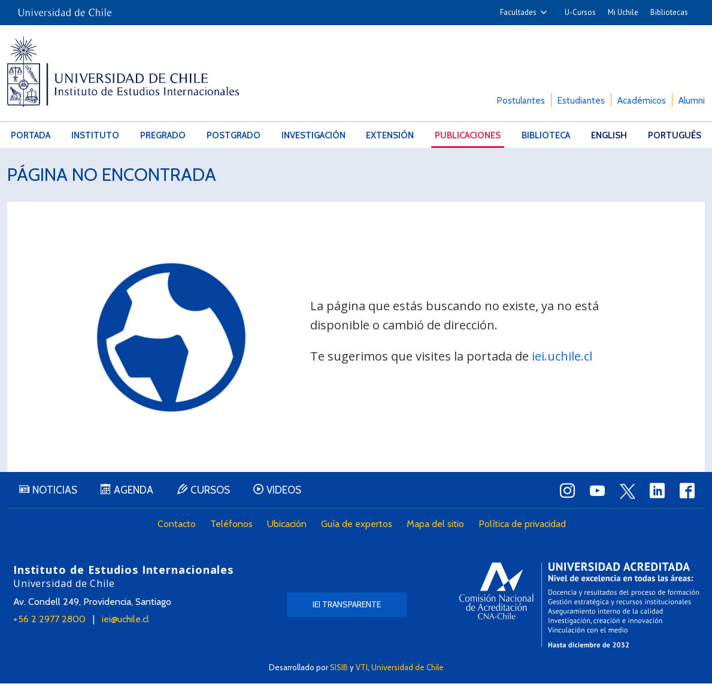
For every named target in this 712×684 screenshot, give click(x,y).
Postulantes (521, 100)
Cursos (211, 491)
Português (674, 134)
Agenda (134, 491)
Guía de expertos (357, 525)
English (609, 134)
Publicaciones (468, 134)
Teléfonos (232, 525)
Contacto (177, 525)
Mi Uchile (623, 12)
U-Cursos (580, 12)
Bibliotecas (669, 12)
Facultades (518, 12)
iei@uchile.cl (125, 620)
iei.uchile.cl (562, 356)
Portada (30, 134)
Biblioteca (546, 134)
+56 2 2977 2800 (49, 620)
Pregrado (163, 134)
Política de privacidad (522, 525)
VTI (362, 667)
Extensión (390, 134)
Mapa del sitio (436, 525)
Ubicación (287, 525)
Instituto (95, 134)
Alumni (691, 100)
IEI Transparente (347, 605)
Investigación (313, 134)
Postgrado (233, 134)
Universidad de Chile (407, 667)
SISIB (339, 667)
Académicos (641, 100)
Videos (285, 491)
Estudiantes (581, 100)
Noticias (54, 491)
